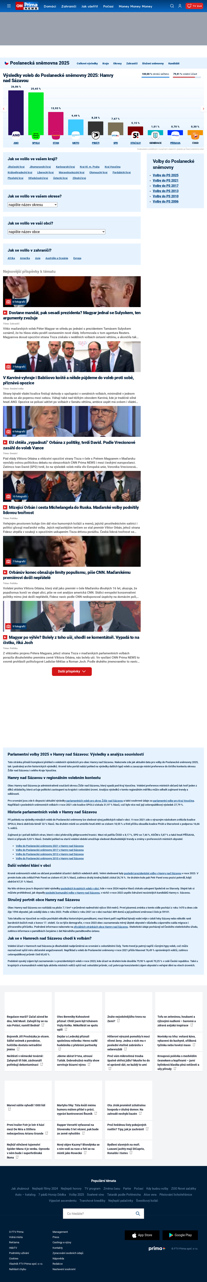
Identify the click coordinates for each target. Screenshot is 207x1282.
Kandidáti (174, 63)
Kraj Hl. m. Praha (89, 166)
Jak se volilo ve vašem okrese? (35, 196)
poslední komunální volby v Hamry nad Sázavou (72, 892)
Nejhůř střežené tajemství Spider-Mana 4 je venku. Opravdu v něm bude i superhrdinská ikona (28, 1151)
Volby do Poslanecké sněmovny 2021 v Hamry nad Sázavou (50, 845)
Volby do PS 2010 (165, 196)
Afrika (11, 258)
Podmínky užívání (19, 1253)
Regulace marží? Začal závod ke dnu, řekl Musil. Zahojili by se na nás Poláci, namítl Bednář (27, 1021)
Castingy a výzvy (62, 1242)
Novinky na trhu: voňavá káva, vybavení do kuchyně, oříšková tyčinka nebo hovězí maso (176, 1041)
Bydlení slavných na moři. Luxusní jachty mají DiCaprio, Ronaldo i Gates (126, 1149)
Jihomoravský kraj (40, 166)
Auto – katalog (25, 1194)
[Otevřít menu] (9, 5)
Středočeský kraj (38, 178)
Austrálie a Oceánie (56, 258)
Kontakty (58, 1247)
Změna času (112, 1188)
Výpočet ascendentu (62, 1201)
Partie (127, 1188)
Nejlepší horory (71, 1188)
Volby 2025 (76, 1194)
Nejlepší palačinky (120, 1201)
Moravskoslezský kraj (71, 172)
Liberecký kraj (45, 172)
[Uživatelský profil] (180, 5)
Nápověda (58, 1258)
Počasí (108, 6)
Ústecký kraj (60, 178)
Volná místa (16, 1237)
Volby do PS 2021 (165, 180)
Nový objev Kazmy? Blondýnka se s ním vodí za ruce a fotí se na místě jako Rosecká (78, 1149)
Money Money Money (135, 6)
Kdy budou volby (157, 1188)
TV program (92, 1188)
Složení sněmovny (153, 63)
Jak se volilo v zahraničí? (30, 250)
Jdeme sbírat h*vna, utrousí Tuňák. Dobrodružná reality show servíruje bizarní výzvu (78, 1060)
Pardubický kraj (122, 172)
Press (56, 1237)
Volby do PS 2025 (165, 175)
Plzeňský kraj (15, 178)
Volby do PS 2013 (165, 191)
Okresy (117, 63)
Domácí (50, 6)
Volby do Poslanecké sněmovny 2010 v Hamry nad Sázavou (50, 858)
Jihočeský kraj (16, 166)
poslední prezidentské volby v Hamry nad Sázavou (152, 873)
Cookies (13, 1258)
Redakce (58, 1263)
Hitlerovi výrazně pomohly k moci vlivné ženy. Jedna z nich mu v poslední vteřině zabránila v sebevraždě (128, 1043)
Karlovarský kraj (65, 166)
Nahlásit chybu (17, 1269)
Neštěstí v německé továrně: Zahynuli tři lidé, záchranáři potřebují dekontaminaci (25, 1060)
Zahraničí (68, 6)
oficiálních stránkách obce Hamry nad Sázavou (101, 926)
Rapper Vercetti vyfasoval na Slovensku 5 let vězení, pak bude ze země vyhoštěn (78, 1129)
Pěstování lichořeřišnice (175, 1194)
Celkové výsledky (87, 63)
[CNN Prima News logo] (27, 6)
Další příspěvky (75, 670)
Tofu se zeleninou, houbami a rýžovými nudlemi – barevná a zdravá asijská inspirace (176, 1021)
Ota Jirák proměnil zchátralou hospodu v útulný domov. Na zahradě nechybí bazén (126, 1110)
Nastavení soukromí (64, 1269)
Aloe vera (150, 1194)
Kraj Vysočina (112, 166)
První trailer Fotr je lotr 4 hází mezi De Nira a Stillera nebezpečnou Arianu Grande (27, 1129)
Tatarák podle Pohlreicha (124, 1194)
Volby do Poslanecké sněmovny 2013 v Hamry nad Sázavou (50, 854)
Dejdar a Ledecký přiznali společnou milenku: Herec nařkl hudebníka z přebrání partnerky (77, 1042)
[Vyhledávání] (172, 5)
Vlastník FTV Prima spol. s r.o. (26, 1263)
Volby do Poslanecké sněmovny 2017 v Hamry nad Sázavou (50, 849)
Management (60, 1231)
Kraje (105, 63)
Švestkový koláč (147, 1201)
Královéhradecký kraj (20, 172)
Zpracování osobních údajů (68, 1253)
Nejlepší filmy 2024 (45, 1188)
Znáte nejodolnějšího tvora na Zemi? (126, 1019)
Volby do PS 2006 (165, 201)
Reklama (14, 1242)
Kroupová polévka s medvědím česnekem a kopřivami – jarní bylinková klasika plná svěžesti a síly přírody (178, 1062)
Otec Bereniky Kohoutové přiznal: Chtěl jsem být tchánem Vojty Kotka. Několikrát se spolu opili (77, 1023)
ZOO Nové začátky (183, 1188)
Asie (37, 258)
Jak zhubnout (20, 1188)
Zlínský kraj (79, 178)
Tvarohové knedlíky (92, 1201)
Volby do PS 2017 (165, 186)
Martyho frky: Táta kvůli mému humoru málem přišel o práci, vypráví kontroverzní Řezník (77, 1110)
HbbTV (13, 1247)
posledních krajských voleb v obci (80, 888)
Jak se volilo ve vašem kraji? (32, 159)
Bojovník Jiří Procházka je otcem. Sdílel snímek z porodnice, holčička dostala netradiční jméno (28, 1043)
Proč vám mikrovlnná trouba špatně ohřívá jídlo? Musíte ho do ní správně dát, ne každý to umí (128, 1062)
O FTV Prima (16, 1231)
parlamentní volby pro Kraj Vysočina (173, 800)
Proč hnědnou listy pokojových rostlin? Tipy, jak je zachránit (128, 1127)
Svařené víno (95, 1194)
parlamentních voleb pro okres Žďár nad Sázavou (94, 800)
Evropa (77, 258)
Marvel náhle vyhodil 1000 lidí (26, 1107)
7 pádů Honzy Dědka (52, 1194)
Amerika (25, 258)
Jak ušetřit (89, 6)
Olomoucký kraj (98, 172)
